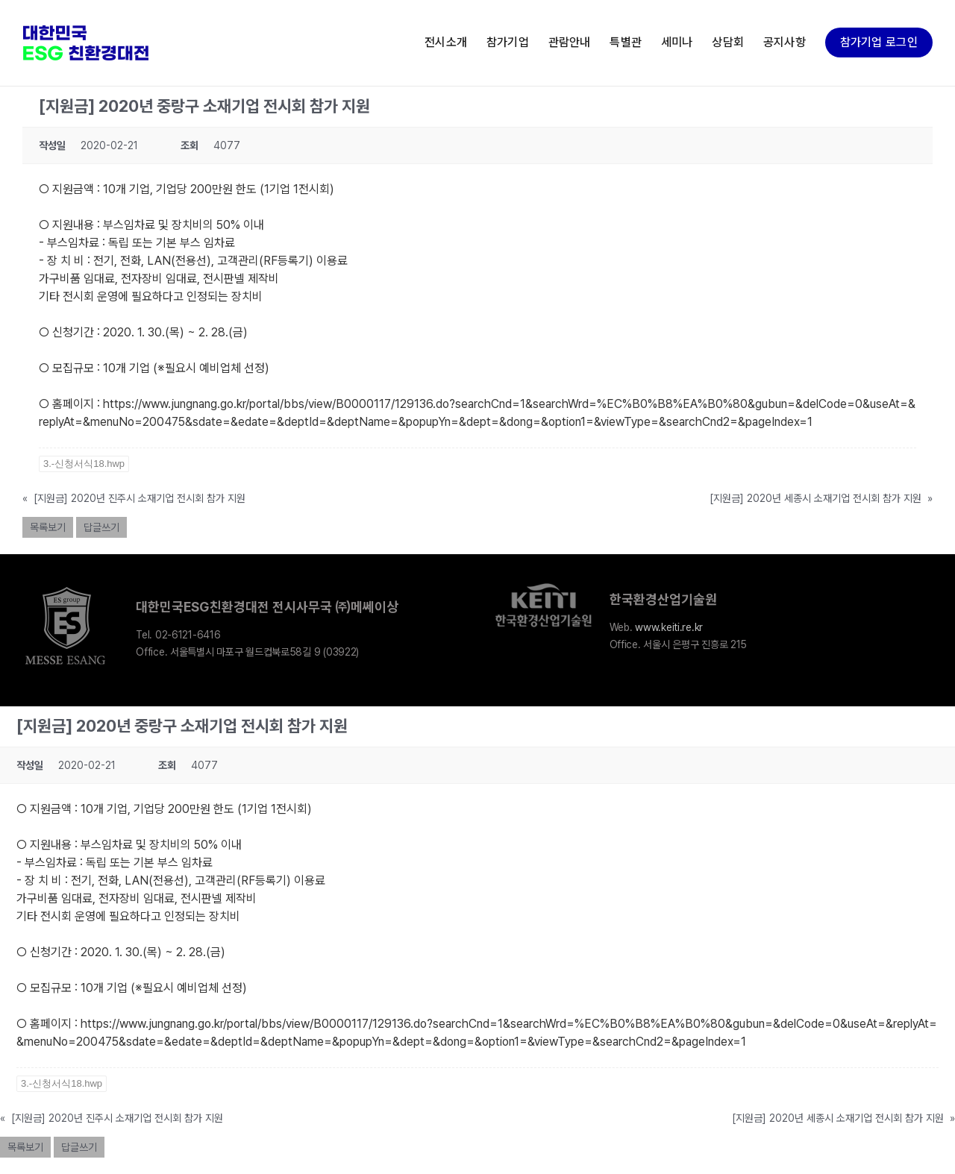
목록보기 (48, 527)
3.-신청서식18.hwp (84, 463)
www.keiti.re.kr (669, 627)
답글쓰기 (101, 527)
